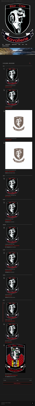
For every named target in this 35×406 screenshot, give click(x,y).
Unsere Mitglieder (14, 44)
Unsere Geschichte (7, 44)
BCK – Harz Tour (8, 196)
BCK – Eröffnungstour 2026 (10, 321)
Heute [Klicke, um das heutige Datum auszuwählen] (17, 380)
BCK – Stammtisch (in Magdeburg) (11, 375)
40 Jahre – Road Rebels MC (10, 171)
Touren (19, 44)
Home (3, 44)
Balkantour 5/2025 (8, 86)
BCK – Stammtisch (8, 342)
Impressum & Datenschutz (5, 46)
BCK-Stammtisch (8, 220)
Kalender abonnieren (17, 383)
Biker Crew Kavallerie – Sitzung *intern (12, 245)
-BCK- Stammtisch (8, 108)
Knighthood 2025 (8, 139)
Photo (26, 44)
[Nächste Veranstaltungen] (30, 380)
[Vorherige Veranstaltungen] (4, 380)
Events (23, 44)
